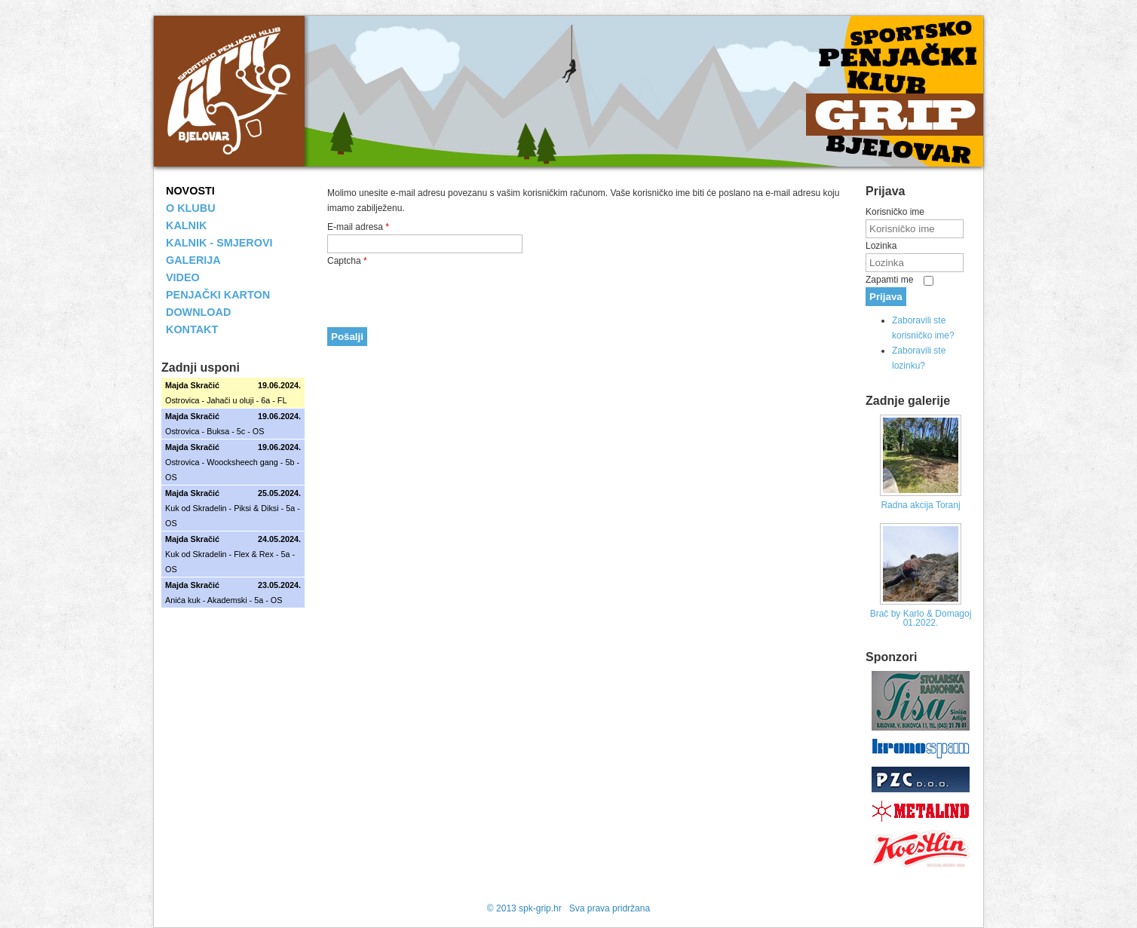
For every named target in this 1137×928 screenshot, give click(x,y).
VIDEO (183, 277)
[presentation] (441, 297)
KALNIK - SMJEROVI (219, 243)
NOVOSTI (190, 191)
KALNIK (186, 225)
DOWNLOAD (198, 312)
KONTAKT (192, 329)
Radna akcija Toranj (920, 505)
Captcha (347, 261)
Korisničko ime (895, 212)
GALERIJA (193, 260)
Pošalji (347, 336)
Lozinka (881, 245)
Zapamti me (889, 279)
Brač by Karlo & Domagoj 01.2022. (921, 618)
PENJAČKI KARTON (218, 295)
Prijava (886, 296)
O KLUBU (191, 208)
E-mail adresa (358, 227)
